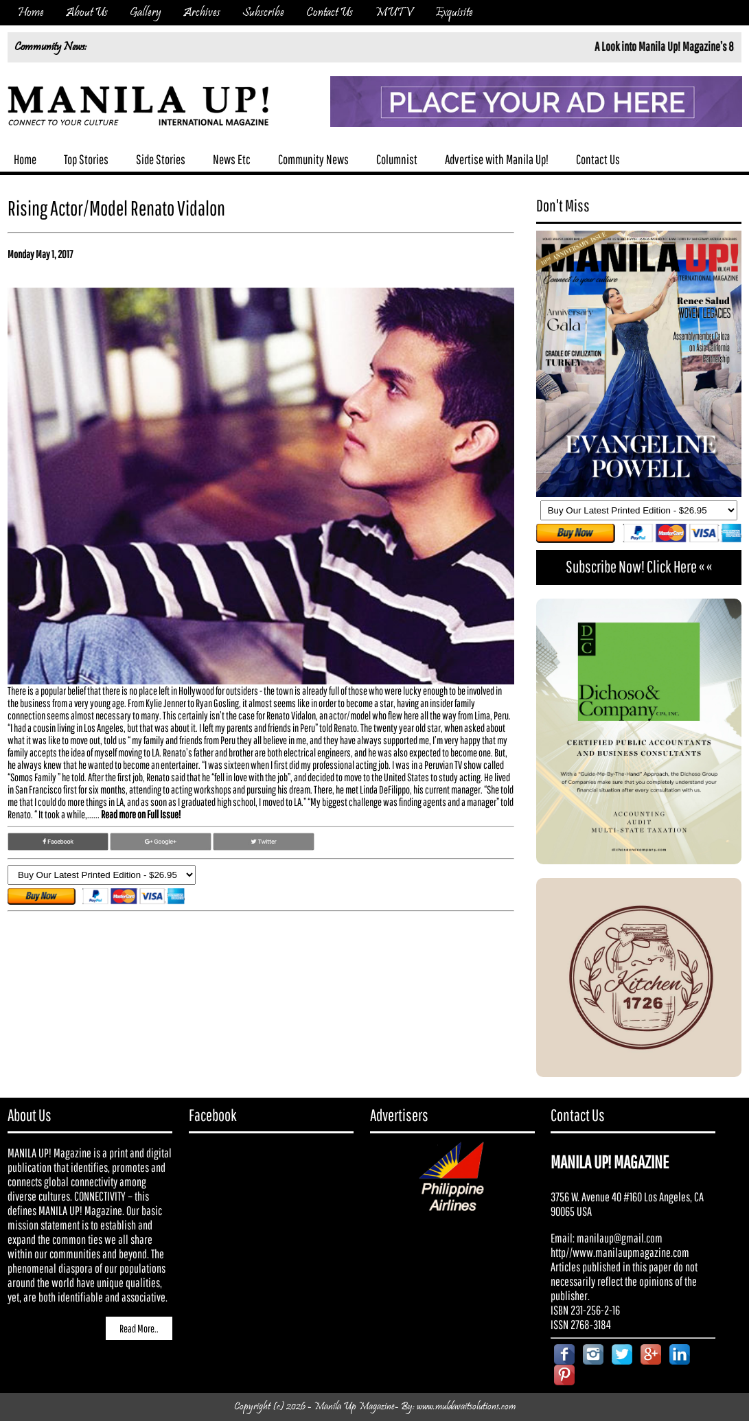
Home (31, 12)
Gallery (145, 12)
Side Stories (160, 159)
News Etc (232, 159)
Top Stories (86, 159)
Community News (313, 159)
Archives (201, 12)
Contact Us (329, 12)
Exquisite (454, 12)
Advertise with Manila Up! (497, 159)
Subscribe (263, 12)
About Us (87, 12)
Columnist (396, 159)
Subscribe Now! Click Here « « (639, 566)
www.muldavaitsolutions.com (466, 1407)
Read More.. (139, 1328)
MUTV (394, 12)
